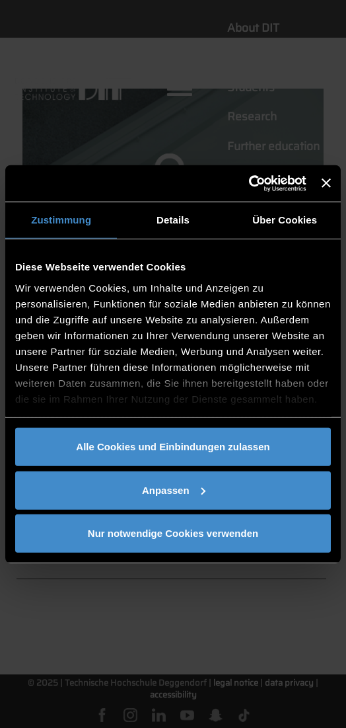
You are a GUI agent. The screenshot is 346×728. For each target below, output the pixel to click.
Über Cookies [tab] (284, 219)
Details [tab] (173, 219)
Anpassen (173, 489)
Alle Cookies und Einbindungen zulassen (172, 446)
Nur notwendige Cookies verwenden (173, 533)
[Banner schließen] (326, 183)
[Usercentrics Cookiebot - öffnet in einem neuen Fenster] (248, 183)
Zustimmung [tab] (61, 219)
